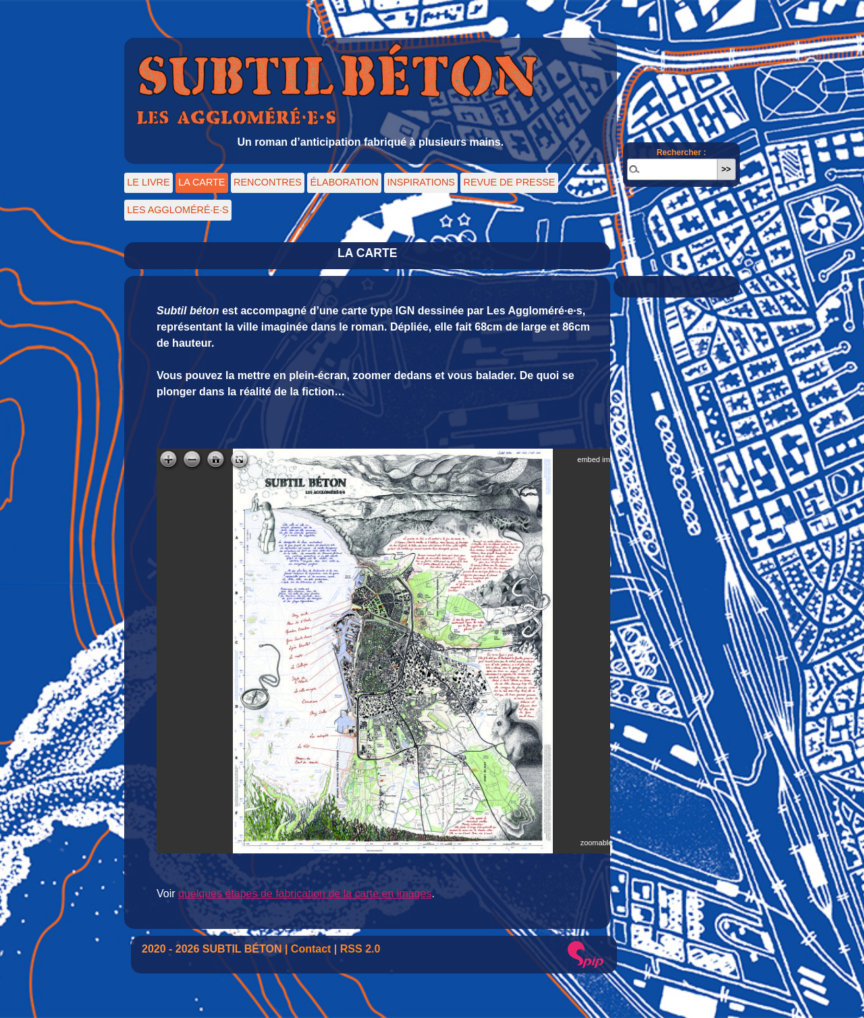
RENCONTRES (268, 182)
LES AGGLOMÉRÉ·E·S (177, 209)
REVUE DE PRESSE (510, 182)
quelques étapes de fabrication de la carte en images (304, 893)
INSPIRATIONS (420, 182)
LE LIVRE (148, 182)
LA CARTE (201, 182)
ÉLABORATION (344, 182)
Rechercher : (681, 152)
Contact (311, 949)
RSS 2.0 (360, 949)
